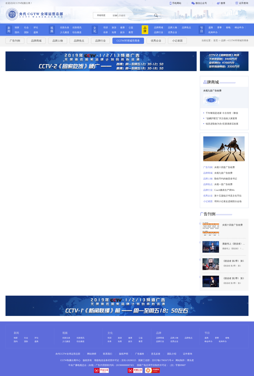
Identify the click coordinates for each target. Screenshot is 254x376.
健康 (122, 27)
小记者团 (177, 40)
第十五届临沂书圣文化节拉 (228, 200)
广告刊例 (15, 40)
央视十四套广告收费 (224, 172)
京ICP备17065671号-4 (162, 360)
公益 (131, 27)
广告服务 (139, 354)
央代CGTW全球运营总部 (67, 354)
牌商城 (211, 82)
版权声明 (123, 354)
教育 (131, 32)
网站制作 (180, 360)
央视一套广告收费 (223, 189)
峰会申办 (239, 27)
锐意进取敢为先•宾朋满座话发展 (222, 124)
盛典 (36, 32)
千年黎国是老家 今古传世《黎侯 (222, 113)
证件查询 (187, 354)
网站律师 (91, 354)
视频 (51, 29)
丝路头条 (64, 27)
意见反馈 (155, 354)
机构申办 (213, 32)
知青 (114, 32)
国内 (17, 32)
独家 (17, 27)
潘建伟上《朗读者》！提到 (233, 248)
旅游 (114, 27)
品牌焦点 (186, 27)
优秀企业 (172, 32)
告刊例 (207, 219)
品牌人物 (172, 27)
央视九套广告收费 (212, 90)
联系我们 (107, 354)
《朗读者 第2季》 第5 (233, 266)
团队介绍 (171, 354)
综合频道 (76, 32)
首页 (215, 40)
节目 (201, 29)
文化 (94, 29)
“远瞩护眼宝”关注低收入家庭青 (221, 118)
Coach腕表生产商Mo (224, 195)
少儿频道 (64, 32)
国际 (26, 32)
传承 (105, 32)
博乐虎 (190, 360)
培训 (105, 27)
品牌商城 (158, 27)
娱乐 (122, 32)
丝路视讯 (76, 27)
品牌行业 (158, 32)
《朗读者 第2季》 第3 (233, 283)
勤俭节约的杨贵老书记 (225, 183)
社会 (26, 27)
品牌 (145, 29)
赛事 (219, 27)
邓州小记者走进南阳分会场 (228, 206)
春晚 (228, 27)
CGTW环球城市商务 (128, 40)
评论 (36, 27)
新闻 (8, 29)
